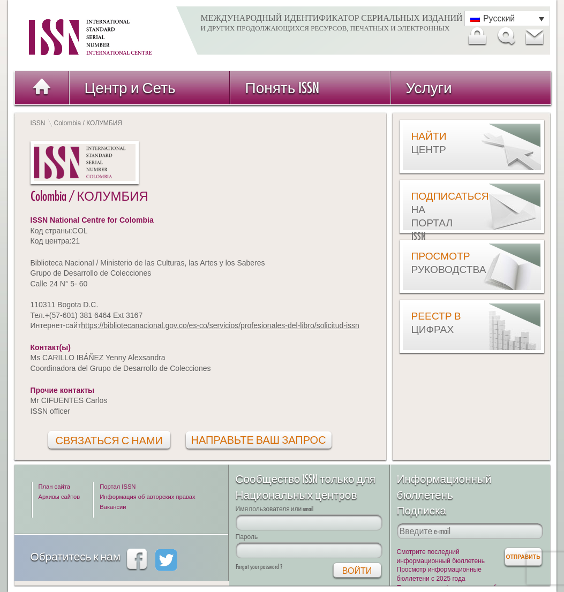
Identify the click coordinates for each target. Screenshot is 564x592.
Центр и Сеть (130, 87)
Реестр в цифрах (436, 322)
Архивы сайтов (59, 497)
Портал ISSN (118, 486)
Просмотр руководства (438, 262)
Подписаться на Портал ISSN (438, 215)
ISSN (38, 123)
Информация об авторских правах (147, 497)
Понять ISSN (282, 87)
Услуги (429, 87)
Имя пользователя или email (275, 509)
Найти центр (429, 143)
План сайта (54, 486)
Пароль (247, 537)
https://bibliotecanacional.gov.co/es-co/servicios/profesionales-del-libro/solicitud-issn (220, 325)
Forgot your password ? (259, 567)
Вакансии (113, 507)
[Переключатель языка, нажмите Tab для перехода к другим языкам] (507, 18)
